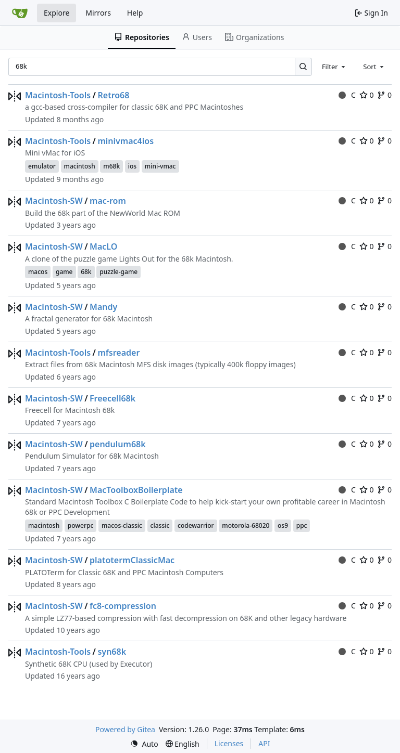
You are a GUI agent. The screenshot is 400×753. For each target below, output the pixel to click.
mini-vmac (160, 166)
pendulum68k (118, 444)
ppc (301, 525)
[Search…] (303, 67)
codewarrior (196, 525)
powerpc (81, 525)
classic (160, 525)
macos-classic (122, 525)
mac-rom (108, 201)
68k (86, 271)
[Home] (19, 13)
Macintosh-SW (54, 201)
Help (135, 13)
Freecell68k (112, 398)
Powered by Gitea (125, 729)
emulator (42, 166)
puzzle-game (118, 271)
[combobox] (334, 66)
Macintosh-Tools (58, 95)
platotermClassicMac (132, 560)
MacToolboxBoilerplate (136, 490)
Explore (56, 13)
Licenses (229, 743)
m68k (111, 166)
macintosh (79, 166)
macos (37, 271)
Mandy (103, 307)
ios (132, 166)
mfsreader (118, 352)
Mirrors (98, 13)
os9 (283, 525)
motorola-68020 (245, 525)
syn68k (111, 651)
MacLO (103, 246)
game (64, 271)
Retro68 (113, 95)
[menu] (144, 744)
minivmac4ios (125, 141)
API (264, 743)
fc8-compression (123, 606)
